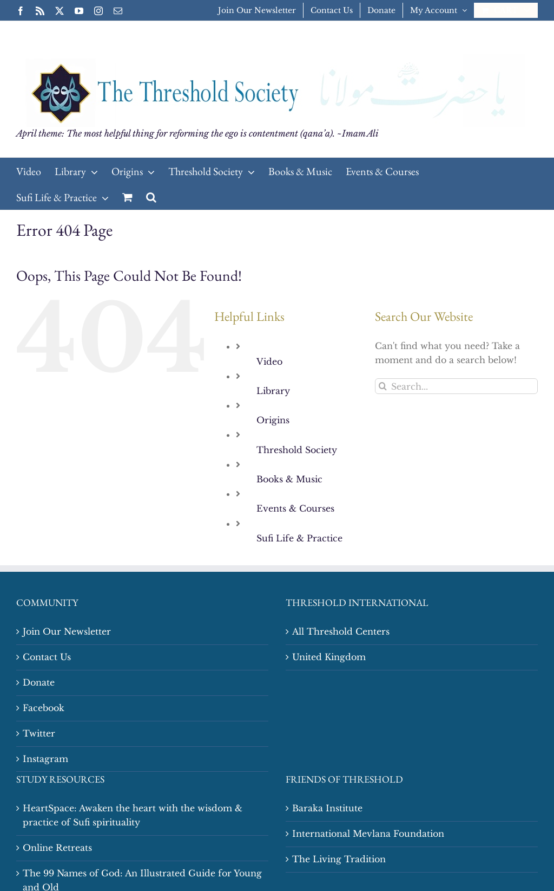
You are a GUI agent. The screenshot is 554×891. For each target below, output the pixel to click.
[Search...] (456, 386)
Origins (272, 420)
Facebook (43, 707)
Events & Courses (295, 508)
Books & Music (289, 479)
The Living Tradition (339, 859)
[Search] (383, 386)
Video (269, 361)
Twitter (39, 733)
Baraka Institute (327, 808)
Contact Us (47, 656)
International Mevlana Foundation (368, 833)
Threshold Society (296, 449)
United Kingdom (329, 656)
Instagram (45, 758)
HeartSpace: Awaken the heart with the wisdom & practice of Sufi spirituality (132, 815)
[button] (151, 197)
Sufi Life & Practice (299, 538)
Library (273, 390)
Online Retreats (57, 847)
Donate (39, 682)
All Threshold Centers (341, 631)
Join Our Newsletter (67, 631)
